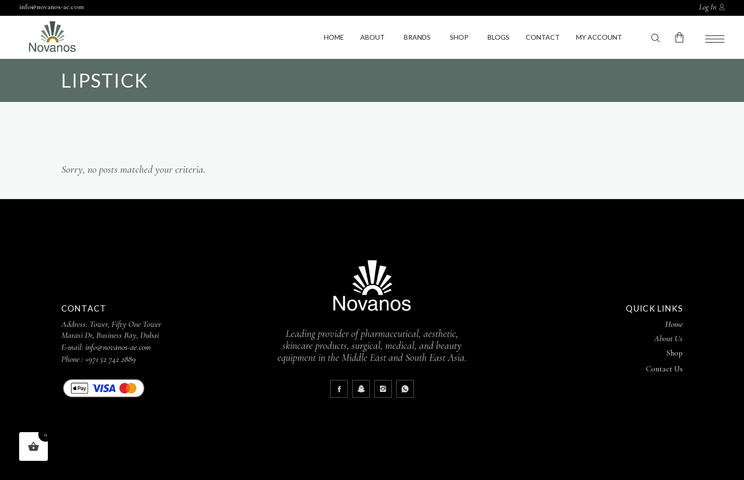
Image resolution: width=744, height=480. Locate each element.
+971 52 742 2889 (110, 359)
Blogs (499, 37)
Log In (707, 7)
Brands (417, 37)
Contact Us (664, 369)
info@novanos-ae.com (51, 6)
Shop (459, 37)
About (372, 37)
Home (334, 37)
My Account (599, 37)
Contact (543, 37)
